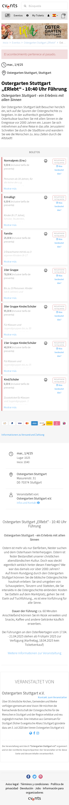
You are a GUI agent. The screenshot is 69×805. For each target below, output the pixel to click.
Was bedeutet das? (59, 170)
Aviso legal (12, 784)
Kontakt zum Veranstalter (52, 697)
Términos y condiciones (34, 784)
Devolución (26, 788)
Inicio (5, 42)
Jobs (38, 788)
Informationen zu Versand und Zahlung (22, 434)
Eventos (16, 42)
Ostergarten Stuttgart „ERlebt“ (40, 42)
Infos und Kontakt (28, 503)
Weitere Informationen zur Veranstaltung (34, 653)
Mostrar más (10, 188)
